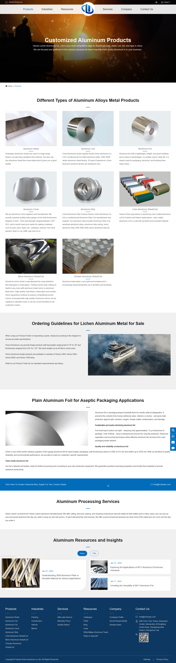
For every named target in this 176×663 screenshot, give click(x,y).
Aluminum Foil (145, 149)
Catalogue (88, 617)
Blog (85, 625)
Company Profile (117, 617)
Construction (36, 621)
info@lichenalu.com (15, 2)
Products (28, 9)
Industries (47, 9)
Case (86, 628)
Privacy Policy (162, 659)
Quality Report (63, 625)
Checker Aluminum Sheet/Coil (88, 276)
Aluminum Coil (88, 149)
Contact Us (146, 9)
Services (108, 9)
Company (126, 9)
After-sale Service (64, 617)
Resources (67, 9)
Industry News (115, 625)
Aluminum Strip (88, 209)
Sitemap (146, 659)
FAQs (86, 621)
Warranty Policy (63, 621)
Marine (34, 628)
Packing (34, 617)
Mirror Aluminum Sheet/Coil (31, 276)
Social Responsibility (118, 621)
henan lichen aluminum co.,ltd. (28, 659)
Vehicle (34, 625)
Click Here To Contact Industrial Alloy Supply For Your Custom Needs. (36, 484)
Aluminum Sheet (31, 149)
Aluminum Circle (31, 209)
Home (10, 86)
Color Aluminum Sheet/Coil (145, 209)
